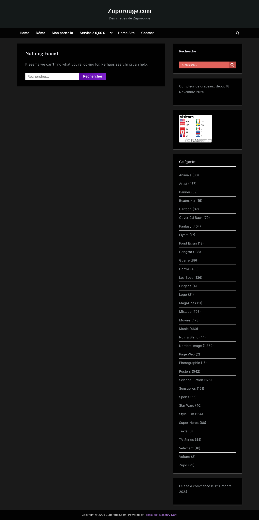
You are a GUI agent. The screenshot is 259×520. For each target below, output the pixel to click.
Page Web (187, 354)
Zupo (183, 465)
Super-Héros (189, 423)
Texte (183, 431)
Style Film (186, 414)
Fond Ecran (188, 243)
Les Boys (186, 277)
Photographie (189, 363)
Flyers (184, 235)
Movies (184, 320)
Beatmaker (187, 201)
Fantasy (185, 226)
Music (184, 329)
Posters (185, 371)
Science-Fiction (191, 380)
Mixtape (185, 311)
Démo (40, 33)
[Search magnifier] (232, 65)
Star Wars (186, 405)
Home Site (126, 33)
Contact (147, 33)
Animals (185, 175)
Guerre (184, 260)
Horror (184, 269)
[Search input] (205, 65)
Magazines (187, 303)
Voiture (184, 457)
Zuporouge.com (130, 10)
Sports (184, 397)
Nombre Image (190, 346)
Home (24, 33)
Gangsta (185, 252)
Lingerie (185, 286)
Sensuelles (187, 388)
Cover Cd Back (191, 218)
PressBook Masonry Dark (160, 514)
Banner (184, 192)
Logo (183, 294)
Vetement (186, 448)
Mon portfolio (62, 33)
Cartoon (185, 209)
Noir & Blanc (188, 337)
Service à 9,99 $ (92, 33)
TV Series (186, 440)
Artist (183, 184)
